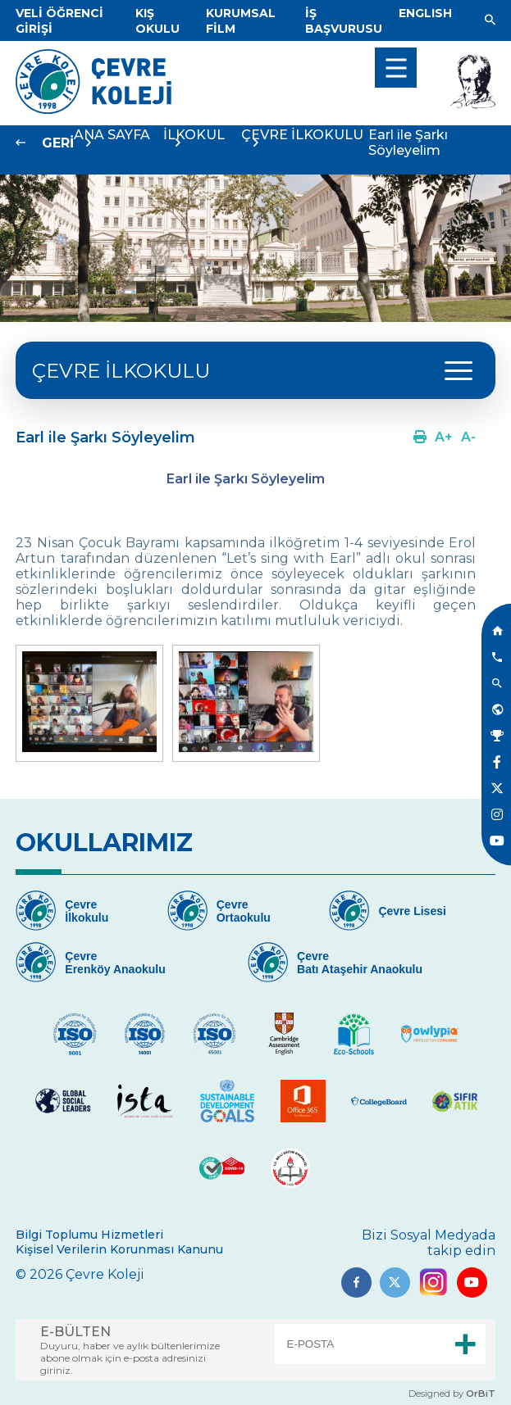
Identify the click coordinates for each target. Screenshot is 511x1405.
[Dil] (425, 13)
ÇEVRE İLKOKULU (121, 371)
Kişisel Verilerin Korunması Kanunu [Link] (119, 1249)
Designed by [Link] (451, 1393)
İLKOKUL (194, 135)
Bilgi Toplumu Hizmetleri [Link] (89, 1234)
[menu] (396, 68)
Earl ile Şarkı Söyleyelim (408, 142)
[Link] (157, 21)
